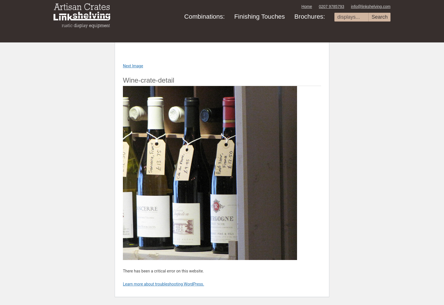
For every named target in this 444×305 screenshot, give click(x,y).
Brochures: (309, 16)
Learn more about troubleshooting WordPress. (163, 284)
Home (307, 6)
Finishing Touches (259, 16)
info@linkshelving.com (371, 6)
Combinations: (204, 16)
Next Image (133, 66)
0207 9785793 (331, 6)
